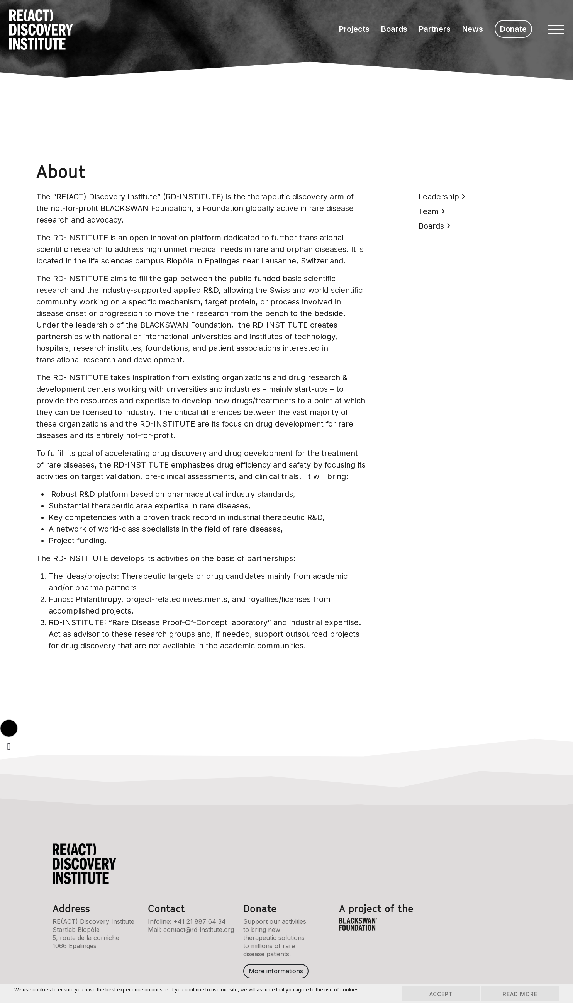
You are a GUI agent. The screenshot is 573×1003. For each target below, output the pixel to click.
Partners (435, 29)
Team (432, 211)
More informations (276, 971)
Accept (441, 994)
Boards (394, 29)
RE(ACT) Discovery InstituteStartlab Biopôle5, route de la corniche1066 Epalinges (93, 933)
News (472, 29)
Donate (513, 29)
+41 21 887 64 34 (199, 921)
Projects (354, 29)
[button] (9, 728)
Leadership (442, 196)
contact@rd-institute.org (198, 929)
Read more (520, 994)
